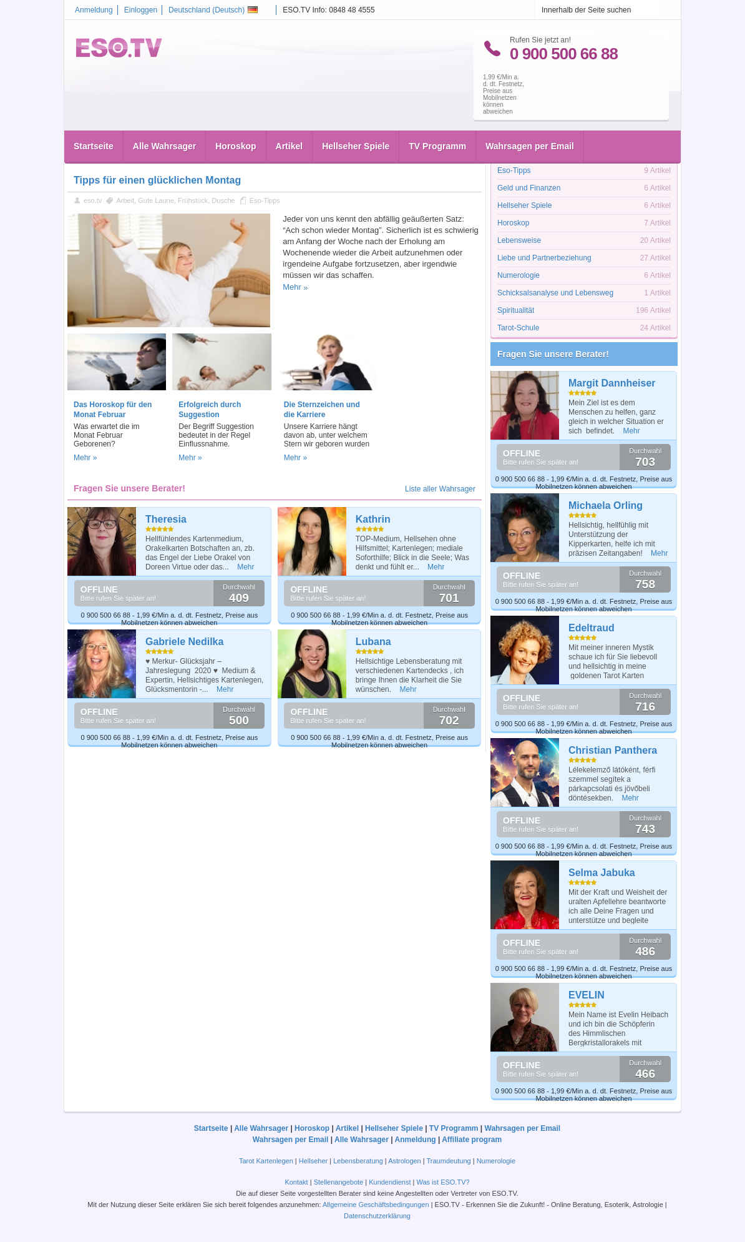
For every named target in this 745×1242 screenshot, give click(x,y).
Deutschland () (213, 10)
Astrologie (513, 153)
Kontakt (296, 1182)
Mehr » (85, 457)
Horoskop (235, 120)
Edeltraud (591, 628)
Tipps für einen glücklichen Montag (157, 180)
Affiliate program (472, 1139)
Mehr (292, 287)
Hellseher (313, 1161)
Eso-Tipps (265, 200)
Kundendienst (390, 1182)
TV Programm (437, 120)
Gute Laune (156, 200)
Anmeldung (94, 10)
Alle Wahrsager (164, 120)
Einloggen (140, 10)
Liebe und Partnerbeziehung (544, 258)
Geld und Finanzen (528, 188)
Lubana (373, 641)
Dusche (223, 200)
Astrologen (404, 1161)
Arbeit (125, 200)
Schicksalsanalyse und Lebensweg (555, 292)
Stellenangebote (340, 1182)
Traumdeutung (449, 1161)
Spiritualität (515, 310)
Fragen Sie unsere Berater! (553, 354)
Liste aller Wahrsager (440, 489)
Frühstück (193, 200)
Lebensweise (519, 240)
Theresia (166, 519)
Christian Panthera (612, 750)
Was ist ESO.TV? (442, 1182)
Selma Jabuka (601, 872)
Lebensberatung (358, 1161)
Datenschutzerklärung (377, 1216)
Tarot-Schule (518, 327)
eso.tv (93, 200)
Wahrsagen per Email (529, 120)
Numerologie (518, 275)
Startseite (94, 120)
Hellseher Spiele (355, 120)
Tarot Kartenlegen (266, 1161)
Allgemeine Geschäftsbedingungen (376, 1204)
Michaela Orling (605, 505)
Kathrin (373, 519)
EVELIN (586, 995)
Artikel (289, 120)
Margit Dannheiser (612, 383)
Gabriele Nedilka (184, 641)
